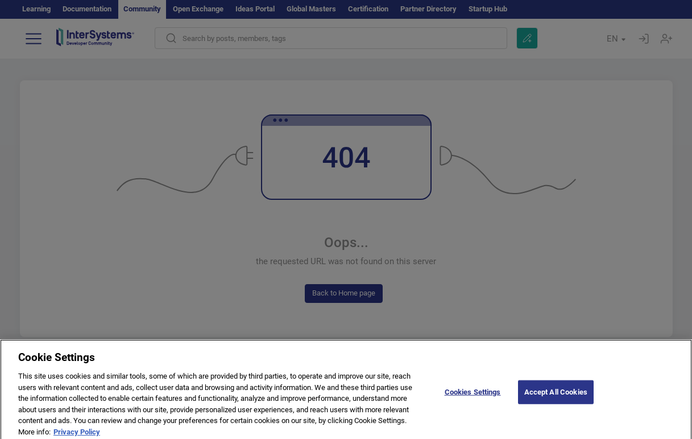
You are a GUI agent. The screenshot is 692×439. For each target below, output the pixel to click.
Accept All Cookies (555, 395)
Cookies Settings (473, 395)
